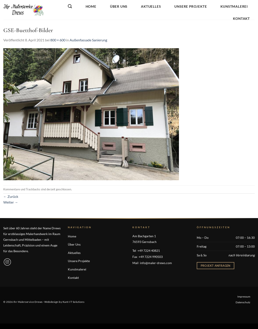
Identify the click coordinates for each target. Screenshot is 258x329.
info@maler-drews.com (156, 263)
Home (91, 6)
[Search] (70, 6)
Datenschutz (243, 302)
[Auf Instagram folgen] (7, 262)
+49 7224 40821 (148, 250)
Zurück (10, 196)
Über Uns (118, 6)
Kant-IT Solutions (74, 301)
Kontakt (241, 18)
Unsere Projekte (190, 6)
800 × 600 (57, 40)
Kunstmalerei (234, 6)
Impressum (243, 296)
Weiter (10, 202)
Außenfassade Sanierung (88, 40)
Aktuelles (151, 6)
